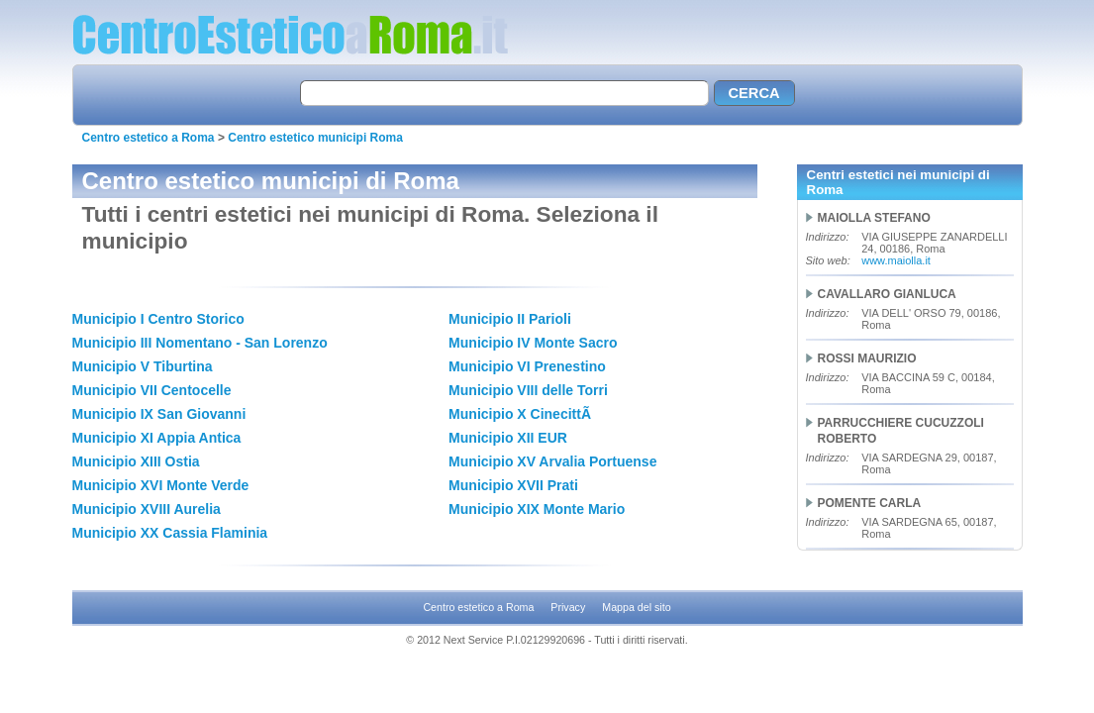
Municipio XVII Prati (513, 485)
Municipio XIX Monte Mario (536, 509)
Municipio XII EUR (507, 438)
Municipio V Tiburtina (142, 366)
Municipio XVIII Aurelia (146, 509)
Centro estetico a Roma (148, 138)
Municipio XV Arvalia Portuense (552, 461)
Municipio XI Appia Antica (157, 438)
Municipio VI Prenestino (527, 366)
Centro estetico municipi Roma (315, 138)
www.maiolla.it (896, 260)
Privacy (567, 607)
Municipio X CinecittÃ (521, 414)
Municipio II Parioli (509, 319)
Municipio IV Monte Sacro (532, 343)
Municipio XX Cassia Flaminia (170, 533)
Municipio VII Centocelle (152, 390)
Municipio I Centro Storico (158, 319)
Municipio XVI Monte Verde (160, 485)
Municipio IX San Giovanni (159, 414)
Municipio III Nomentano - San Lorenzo (200, 343)
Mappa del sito (636, 607)
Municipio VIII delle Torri (528, 390)
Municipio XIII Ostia (136, 461)
